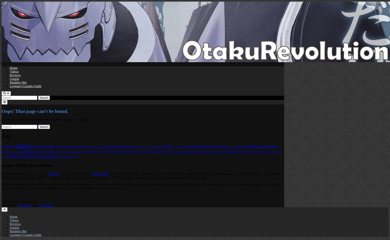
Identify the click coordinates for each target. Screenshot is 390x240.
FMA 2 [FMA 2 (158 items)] (241, 147)
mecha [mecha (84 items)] (199, 151)
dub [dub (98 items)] (209, 146)
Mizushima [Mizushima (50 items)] (209, 152)
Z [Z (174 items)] (77, 156)
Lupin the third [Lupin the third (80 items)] (186, 151)
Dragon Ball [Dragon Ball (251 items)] (197, 146)
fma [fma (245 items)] (225, 146)
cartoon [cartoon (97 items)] (131, 146)
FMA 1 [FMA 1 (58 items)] (232, 147)
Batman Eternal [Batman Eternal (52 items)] (101, 147)
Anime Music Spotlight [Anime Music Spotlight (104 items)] (70, 146)
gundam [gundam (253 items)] (28, 151)
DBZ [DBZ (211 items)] (168, 146)
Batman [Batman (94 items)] (88, 146)
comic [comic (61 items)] (140, 147)
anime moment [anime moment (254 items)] (43, 146)
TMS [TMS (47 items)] (73, 157)
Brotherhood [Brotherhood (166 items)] (118, 147)
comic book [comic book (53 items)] (149, 147)
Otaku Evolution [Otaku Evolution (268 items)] (22, 156)
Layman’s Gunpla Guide (25, 86)
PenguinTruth (99, 174)
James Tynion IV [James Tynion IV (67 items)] (91, 151)
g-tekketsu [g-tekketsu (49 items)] (17, 152)
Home (14, 68)
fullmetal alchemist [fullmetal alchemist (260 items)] (262, 146)
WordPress (25, 205)
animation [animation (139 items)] (8, 147)
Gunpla (14, 79)
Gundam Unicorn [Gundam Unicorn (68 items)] (45, 151)
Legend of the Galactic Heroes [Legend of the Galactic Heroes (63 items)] (121, 151)
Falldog (53, 174)
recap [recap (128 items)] (40, 156)
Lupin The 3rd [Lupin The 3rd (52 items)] (171, 152)
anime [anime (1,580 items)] (23, 146)
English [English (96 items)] (216, 146)
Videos (14, 71)
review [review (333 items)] (50, 156)
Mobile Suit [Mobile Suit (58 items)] (220, 152)
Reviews (15, 75)
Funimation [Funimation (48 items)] (7, 152)
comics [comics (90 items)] (159, 146)
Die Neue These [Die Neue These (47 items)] (179, 147)
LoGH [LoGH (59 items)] (140, 151)
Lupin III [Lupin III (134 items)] (158, 151)
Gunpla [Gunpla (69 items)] (58, 151)
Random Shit (18, 82)
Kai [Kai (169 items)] (102, 151)
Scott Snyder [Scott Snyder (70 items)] (63, 156)
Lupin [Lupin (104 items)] (147, 151)
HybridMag (45, 205)
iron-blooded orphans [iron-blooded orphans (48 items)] (72, 152)
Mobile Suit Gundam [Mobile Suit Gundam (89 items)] (239, 151)
